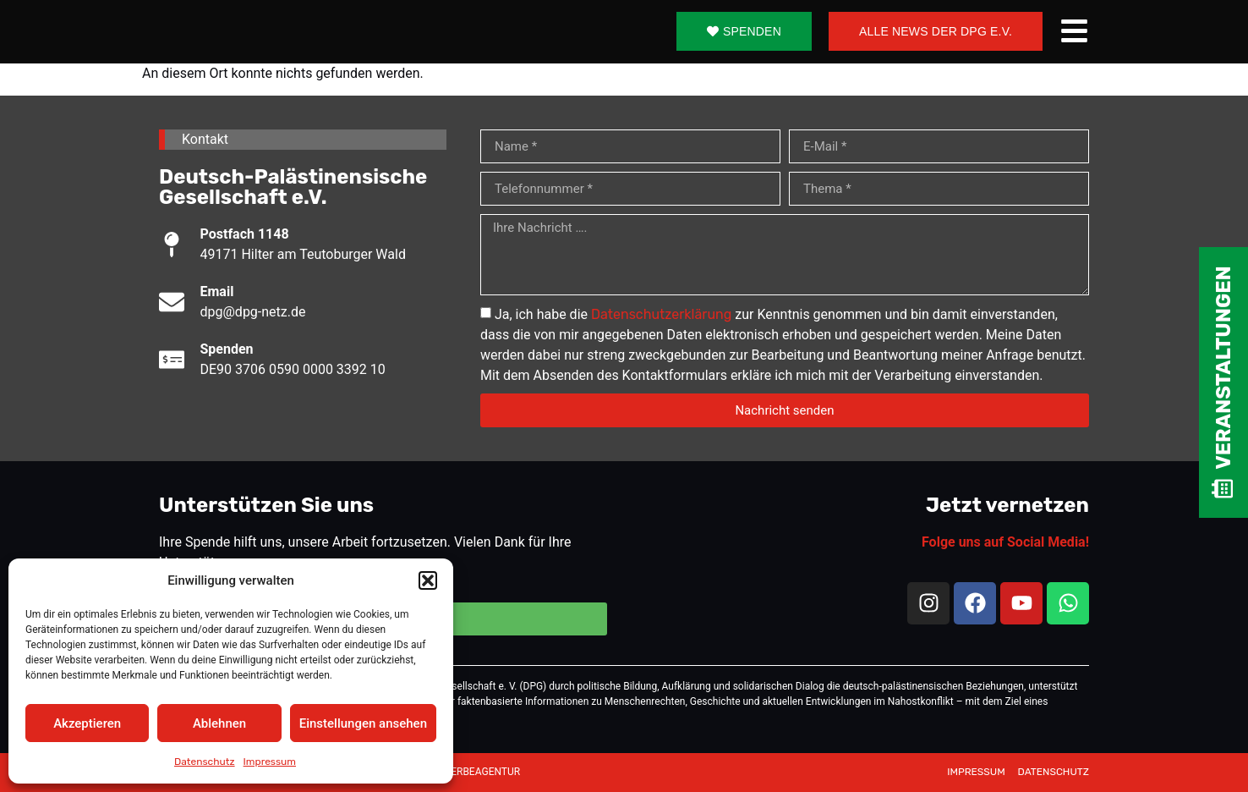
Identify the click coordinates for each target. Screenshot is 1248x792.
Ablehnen (219, 723)
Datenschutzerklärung (661, 314)
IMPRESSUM (977, 772)
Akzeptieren (87, 723)
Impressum (270, 761)
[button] (427, 580)
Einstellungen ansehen (363, 723)
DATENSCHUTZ (1053, 772)
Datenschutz (204, 761)
